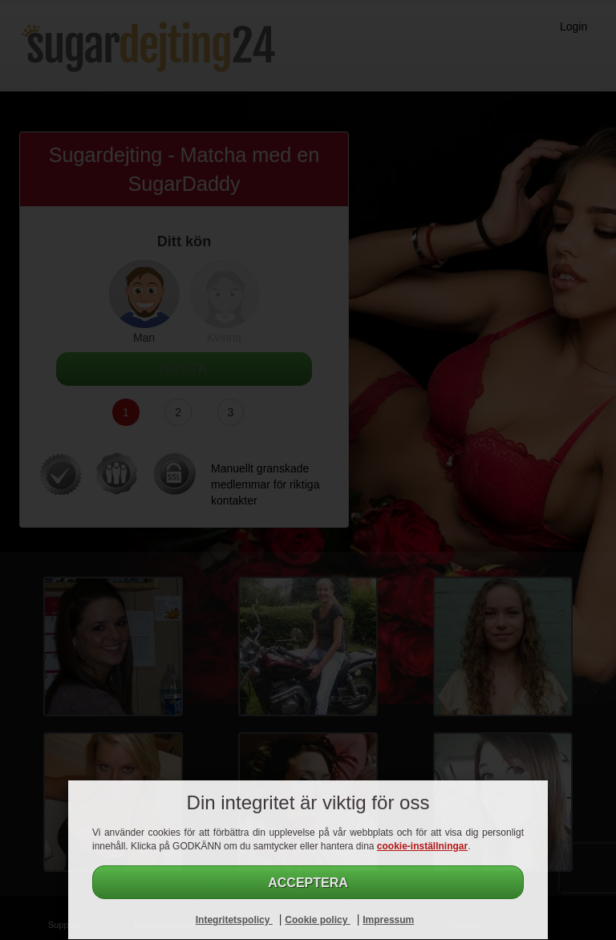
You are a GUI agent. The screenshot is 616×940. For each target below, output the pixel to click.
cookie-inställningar (422, 846)
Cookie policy (317, 920)
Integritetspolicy (234, 920)
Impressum (388, 920)
